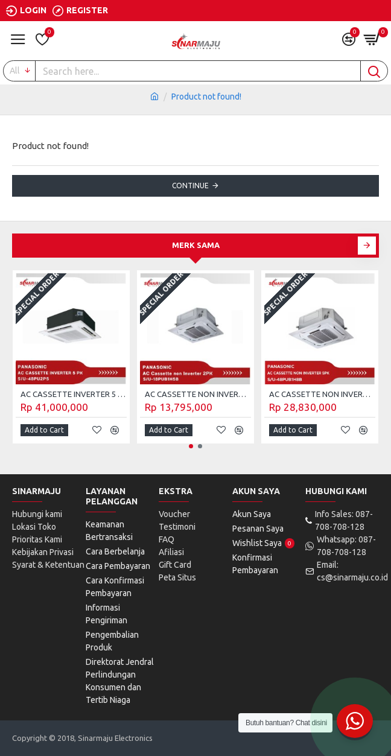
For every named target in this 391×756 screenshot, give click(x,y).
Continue (190, 185)
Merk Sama (196, 245)
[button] (367, 246)
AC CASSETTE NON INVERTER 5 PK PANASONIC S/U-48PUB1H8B (322, 394)
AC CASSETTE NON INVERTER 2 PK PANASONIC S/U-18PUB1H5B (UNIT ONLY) (198, 394)
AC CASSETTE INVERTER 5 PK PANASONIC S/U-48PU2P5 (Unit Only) (74, 394)
